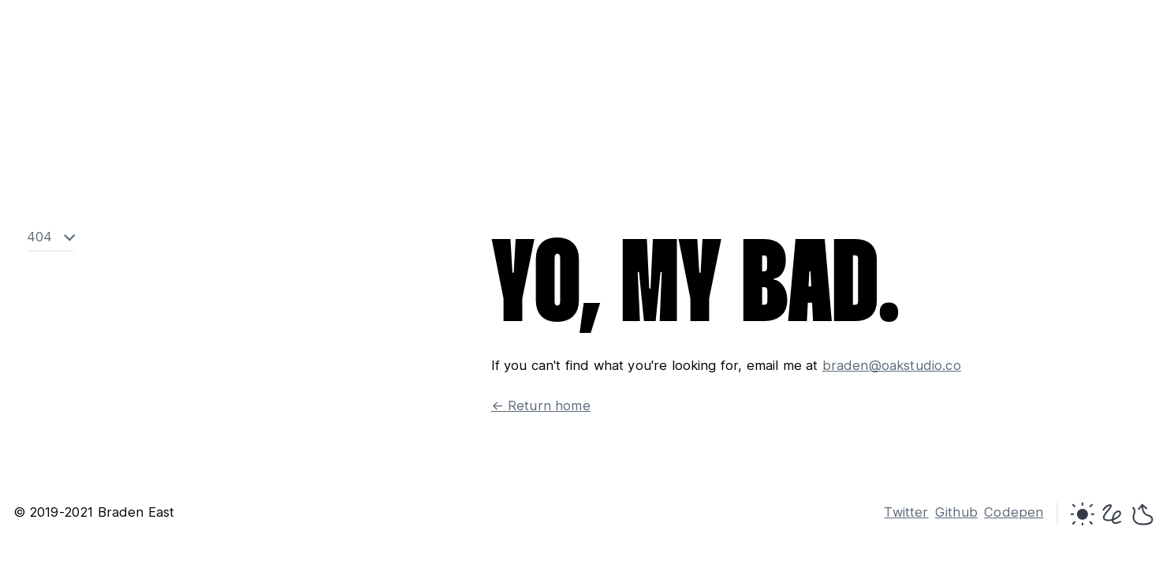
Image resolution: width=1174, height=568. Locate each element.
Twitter (906, 512)
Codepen (1013, 512)
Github (956, 512)
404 (40, 237)
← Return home (541, 405)
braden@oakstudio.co (891, 365)
